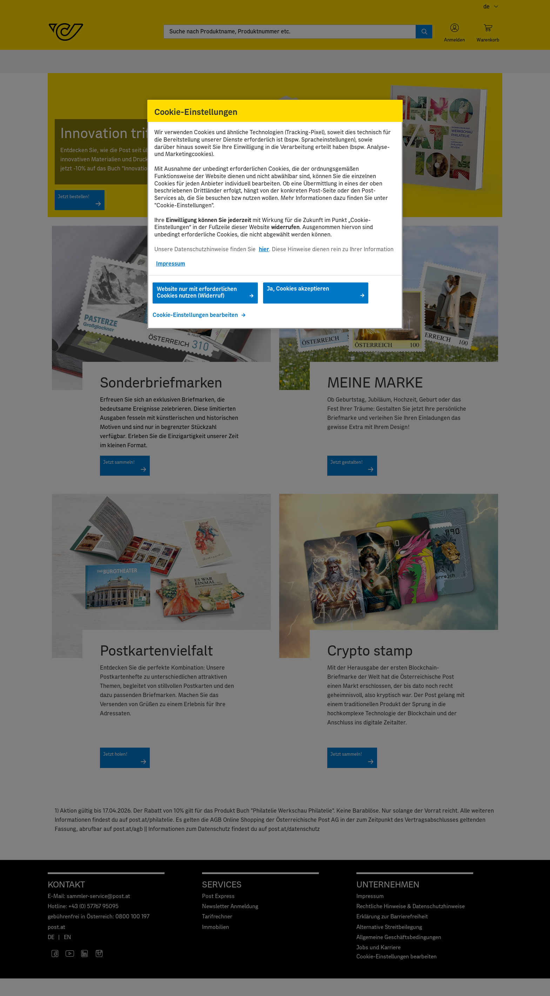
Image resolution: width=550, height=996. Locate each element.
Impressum (170, 264)
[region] (275, 214)
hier (264, 249)
